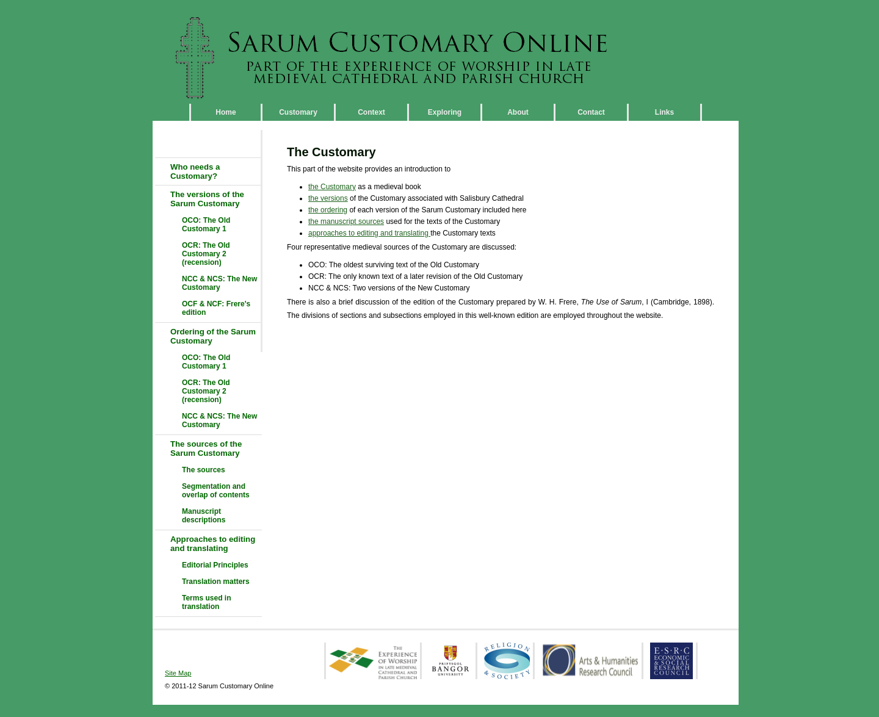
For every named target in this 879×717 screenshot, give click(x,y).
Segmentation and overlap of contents (216, 490)
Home (225, 112)
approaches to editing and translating (369, 233)
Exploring (444, 112)
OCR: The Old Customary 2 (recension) (206, 254)
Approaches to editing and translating (212, 544)
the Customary (332, 186)
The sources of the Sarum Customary (206, 448)
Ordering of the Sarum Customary (213, 336)
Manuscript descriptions (203, 515)
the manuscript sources (346, 221)
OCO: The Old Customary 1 (206, 224)
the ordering (327, 210)
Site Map (178, 673)
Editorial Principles (215, 565)
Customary (298, 112)
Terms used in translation (206, 602)
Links (664, 112)
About (518, 112)
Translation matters (216, 581)
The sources (203, 470)
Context (371, 112)
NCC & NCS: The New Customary (219, 283)
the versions (328, 198)
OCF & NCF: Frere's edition (216, 308)
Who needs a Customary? (195, 171)
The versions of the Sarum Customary (207, 199)
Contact (591, 112)
